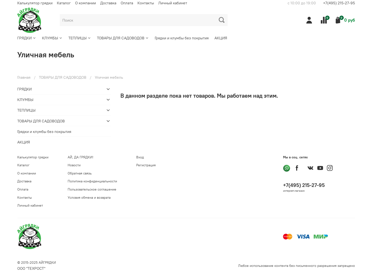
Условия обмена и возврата (89, 197)
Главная (23, 77)
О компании (85, 2)
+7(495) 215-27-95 (339, 2)
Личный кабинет (172, 2)
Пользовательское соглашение (92, 189)
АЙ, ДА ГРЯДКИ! (80, 157)
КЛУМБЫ (52, 38)
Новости (74, 165)
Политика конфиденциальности (92, 181)
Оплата (127, 2)
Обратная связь (80, 173)
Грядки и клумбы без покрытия (182, 38)
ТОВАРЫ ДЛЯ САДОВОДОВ (123, 38)
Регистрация (146, 165)
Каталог (64, 2)
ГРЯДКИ (26, 38)
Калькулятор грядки (35, 2)
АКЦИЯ (220, 38)
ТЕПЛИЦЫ (79, 38)
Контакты (145, 2)
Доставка (108, 2)
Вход (140, 157)
